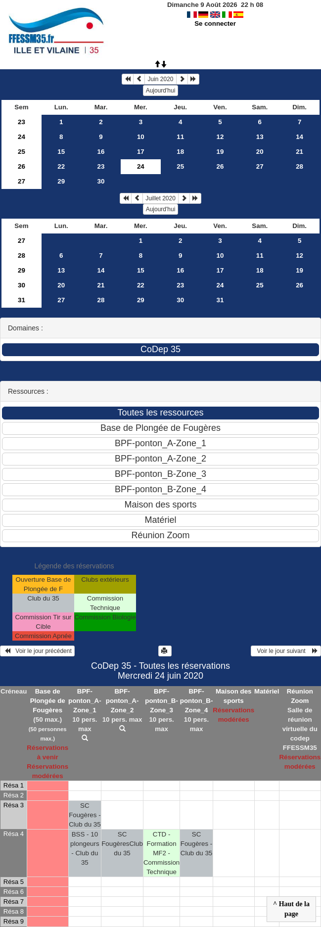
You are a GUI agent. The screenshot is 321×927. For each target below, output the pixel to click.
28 (299, 166)
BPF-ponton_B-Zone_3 (161, 701)
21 (299, 151)
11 (180, 136)
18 (180, 151)
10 (140, 136)
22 (61, 166)
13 (260, 136)
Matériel (266, 691)
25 (21, 151)
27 (260, 166)
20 (260, 151)
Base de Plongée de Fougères (47, 701)
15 (61, 151)
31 (21, 300)
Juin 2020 (160, 79)
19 (220, 151)
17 (140, 151)
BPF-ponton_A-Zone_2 (122, 701)
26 (21, 166)
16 (101, 151)
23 (21, 122)
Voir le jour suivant (286, 651)
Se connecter (215, 23)
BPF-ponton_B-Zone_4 (196, 701)
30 (101, 181)
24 (21, 136)
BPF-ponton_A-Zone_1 (84, 701)
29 (61, 181)
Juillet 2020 (160, 198)
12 (220, 136)
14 (299, 136)
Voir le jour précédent (37, 651)
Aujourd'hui (161, 90)
